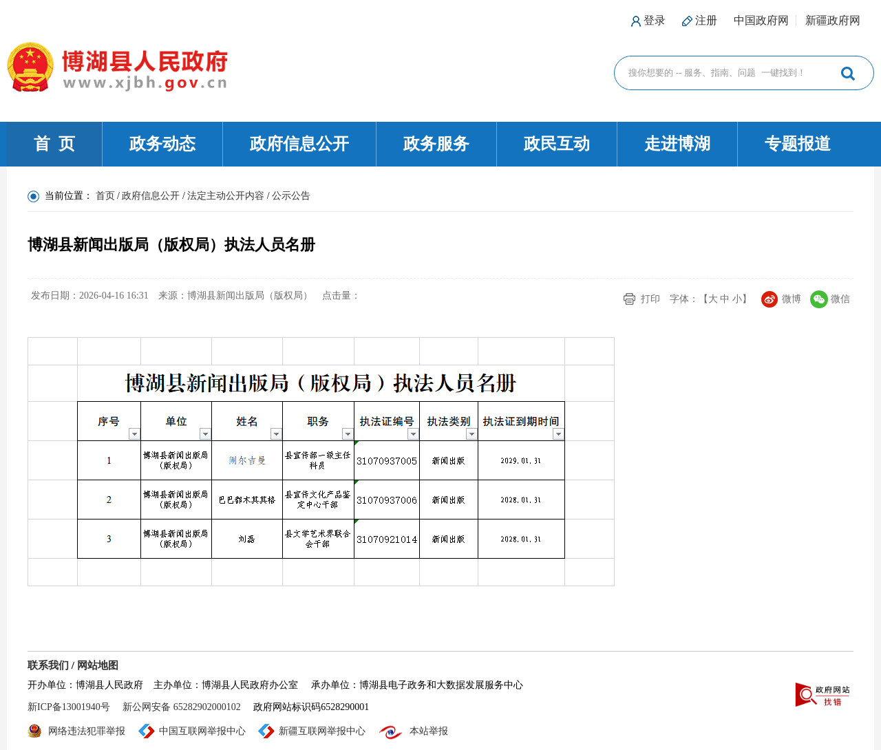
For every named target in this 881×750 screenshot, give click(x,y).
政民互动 (557, 144)
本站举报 (429, 731)
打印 (650, 299)
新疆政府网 (832, 20)
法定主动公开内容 (225, 196)
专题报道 (798, 144)
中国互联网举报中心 (202, 731)
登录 (655, 20)
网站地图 (97, 665)
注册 (706, 20)
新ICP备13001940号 (69, 707)
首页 (105, 196)
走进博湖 (677, 144)
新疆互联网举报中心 (322, 731)
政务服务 (436, 144)
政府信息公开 (299, 144)
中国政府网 (761, 20)
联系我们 (48, 665)
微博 (791, 299)
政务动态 (162, 144)
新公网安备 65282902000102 (182, 707)
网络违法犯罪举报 (86, 731)
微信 (840, 299)
